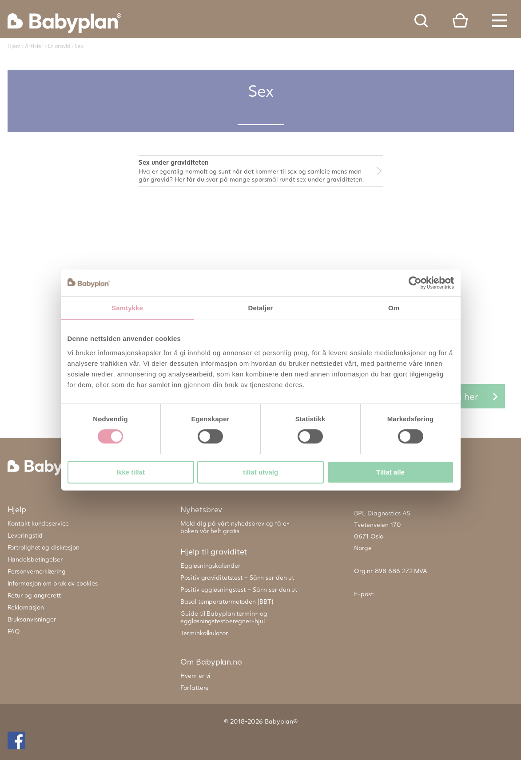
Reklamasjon (26, 607)
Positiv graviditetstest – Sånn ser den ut (237, 577)
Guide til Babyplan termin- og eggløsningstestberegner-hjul (223, 617)
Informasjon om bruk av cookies (53, 583)
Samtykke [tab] (127, 308)
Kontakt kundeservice (38, 523)
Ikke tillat (130, 472)
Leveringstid (25, 535)
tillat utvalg (260, 472)
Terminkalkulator (203, 633)
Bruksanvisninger (32, 619)
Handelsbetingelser (35, 559)
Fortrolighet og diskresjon (44, 547)
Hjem (14, 46)
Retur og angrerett (34, 595)
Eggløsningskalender (210, 565)
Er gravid (59, 46)
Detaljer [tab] (260, 308)
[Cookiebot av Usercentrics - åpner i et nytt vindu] (415, 282)
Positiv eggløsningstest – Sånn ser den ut (238, 589)
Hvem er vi (195, 675)
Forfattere (194, 687)
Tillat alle (390, 472)
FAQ (14, 631)
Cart (460, 20)
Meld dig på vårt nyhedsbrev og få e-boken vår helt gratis (234, 526)
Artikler (34, 46)
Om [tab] (393, 308)
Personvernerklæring (37, 571)
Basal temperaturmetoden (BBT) (226, 601)
